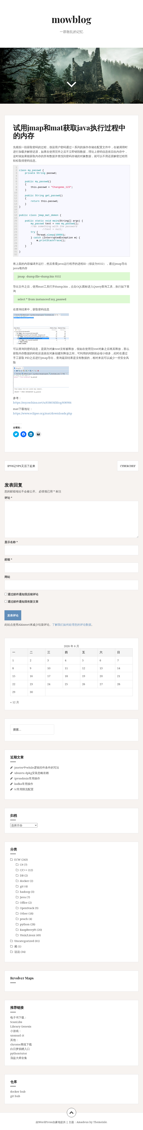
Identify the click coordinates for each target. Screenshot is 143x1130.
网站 (7, 577)
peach (24, 919)
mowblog (71, 19)
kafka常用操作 (23, 784)
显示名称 (11, 542)
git (22, 886)
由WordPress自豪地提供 (51, 1122)
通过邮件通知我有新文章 (23, 601)
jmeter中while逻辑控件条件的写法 (36, 767)
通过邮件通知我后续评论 (23, 594)
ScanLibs (16, 1022)
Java (23, 897)
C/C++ (23, 870)
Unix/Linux (27, 935)
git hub (15, 1096)
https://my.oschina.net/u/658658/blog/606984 (42, 402)
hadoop (25, 892)
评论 (8, 498)
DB (22, 875)
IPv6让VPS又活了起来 (21, 466)
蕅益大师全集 (18, 1058)
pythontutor (18, 1053)
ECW (17, 859)
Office (24, 902)
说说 (17, 952)
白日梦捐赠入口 (20, 1049)
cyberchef (128, 466)
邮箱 (8, 559)
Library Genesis (20, 1026)
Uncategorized (24, 941)
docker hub (18, 1091)
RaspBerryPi (28, 930)
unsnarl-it (17, 1035)
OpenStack (27, 908)
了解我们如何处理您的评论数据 (71, 624)
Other (24, 913)
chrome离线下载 (21, 1044)
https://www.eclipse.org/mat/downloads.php (42, 413)
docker (24, 881)
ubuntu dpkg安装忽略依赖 (31, 773)
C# (21, 864)
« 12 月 (14, 702)
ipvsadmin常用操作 (27, 778)
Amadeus (83, 1122)
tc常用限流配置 (24, 789)
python (25, 924)
